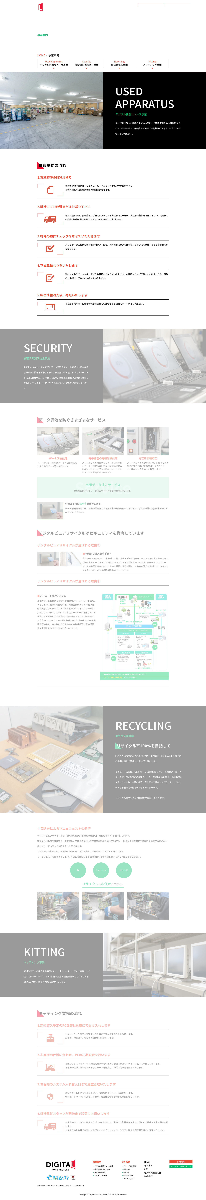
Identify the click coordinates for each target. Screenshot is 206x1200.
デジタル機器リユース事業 (103, 1166)
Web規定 (148, 1176)
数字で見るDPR (183, 12)
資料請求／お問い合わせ (177, 5)
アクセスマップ (128, 1179)
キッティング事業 (100, 1175)
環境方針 (159, 12)
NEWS (122, 12)
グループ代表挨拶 (129, 1166)
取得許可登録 (128, 1175)
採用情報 (150, 5)
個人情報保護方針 (152, 1172)
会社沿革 (126, 1172)
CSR (169, 12)
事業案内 (134, 12)
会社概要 (146, 12)
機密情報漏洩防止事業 (102, 1169)
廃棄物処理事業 (99, 1172)
